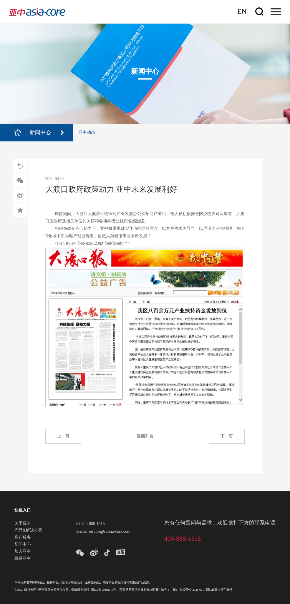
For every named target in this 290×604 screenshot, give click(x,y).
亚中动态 (87, 133)
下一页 (227, 436)
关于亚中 (22, 524)
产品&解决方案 (28, 531)
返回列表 (145, 436)
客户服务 (22, 538)
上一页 (63, 436)
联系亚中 (22, 559)
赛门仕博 (227, 590)
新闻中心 (22, 545)
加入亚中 (22, 552)
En (241, 11)
